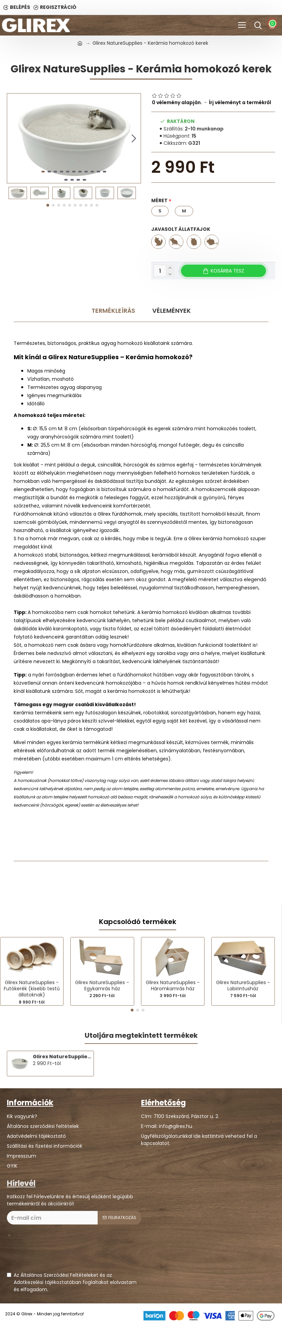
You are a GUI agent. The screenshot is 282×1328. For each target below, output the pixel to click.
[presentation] (59, 1251)
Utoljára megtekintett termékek (141, 1035)
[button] (134, 138)
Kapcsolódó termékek (137, 922)
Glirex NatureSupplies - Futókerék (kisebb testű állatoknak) (32, 988)
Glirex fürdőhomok (120, 514)
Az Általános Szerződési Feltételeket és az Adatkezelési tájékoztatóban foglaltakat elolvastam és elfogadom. (72, 1282)
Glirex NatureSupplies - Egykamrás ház (102, 985)
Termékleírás (113, 310)
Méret (159, 200)
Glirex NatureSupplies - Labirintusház (243, 985)
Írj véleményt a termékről (240, 102)
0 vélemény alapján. (177, 102)
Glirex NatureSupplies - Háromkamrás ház (173, 985)
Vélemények (171, 310)
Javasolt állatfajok (180, 229)
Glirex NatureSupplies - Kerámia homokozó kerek (62, 1056)
